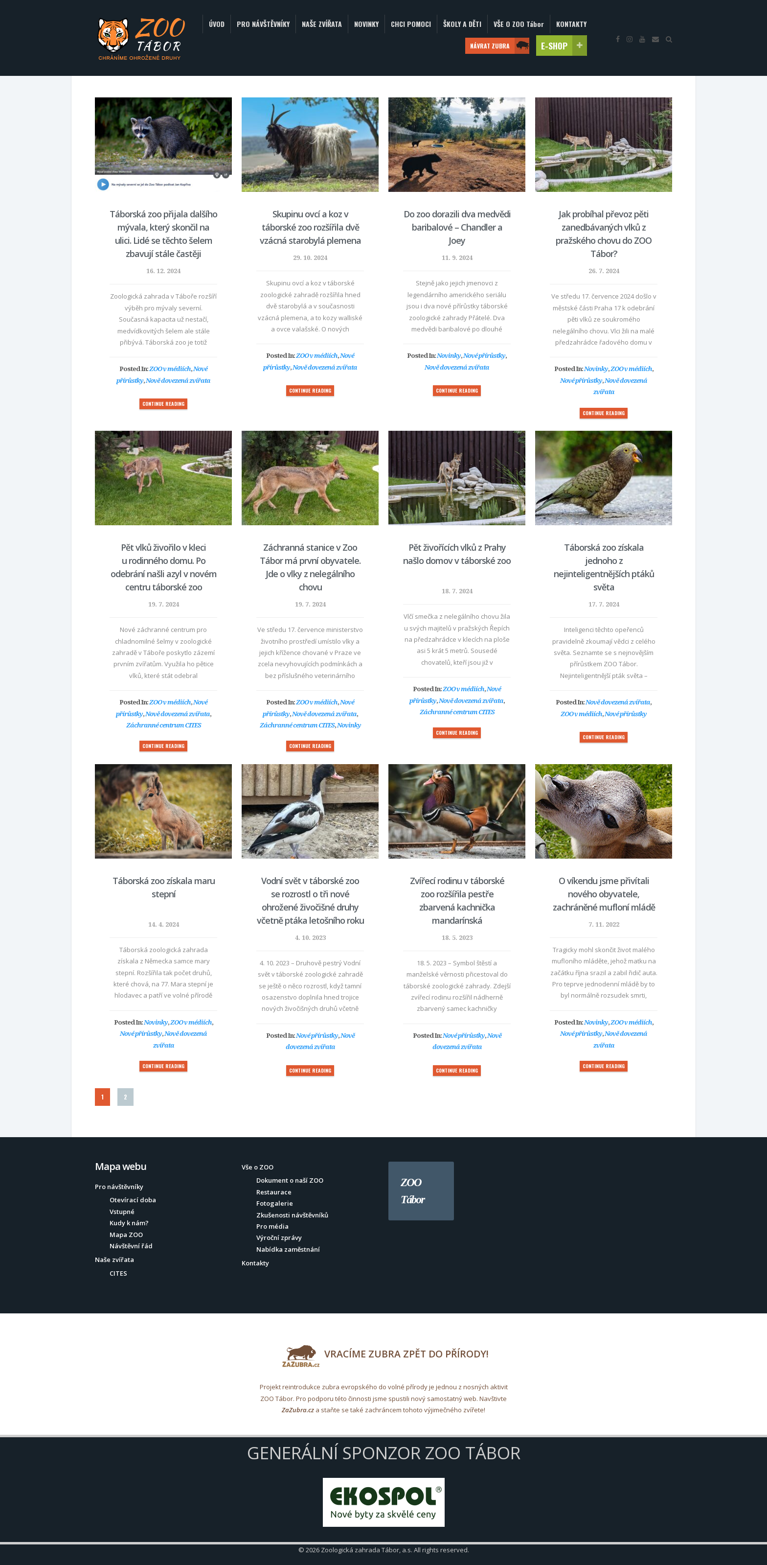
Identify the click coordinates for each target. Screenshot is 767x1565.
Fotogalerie (274, 1203)
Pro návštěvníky (119, 1186)
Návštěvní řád (131, 1245)
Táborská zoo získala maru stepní (164, 887)
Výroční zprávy (279, 1237)
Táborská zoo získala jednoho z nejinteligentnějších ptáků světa (604, 567)
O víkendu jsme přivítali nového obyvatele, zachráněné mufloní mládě (604, 894)
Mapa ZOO (126, 1234)
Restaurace (274, 1192)
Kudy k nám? (129, 1222)
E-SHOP (564, 45)
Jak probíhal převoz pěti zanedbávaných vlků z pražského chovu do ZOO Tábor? (604, 233)
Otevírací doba (133, 1199)
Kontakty (255, 1263)
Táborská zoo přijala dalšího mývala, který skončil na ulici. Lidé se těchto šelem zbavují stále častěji (163, 233)
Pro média (272, 1226)
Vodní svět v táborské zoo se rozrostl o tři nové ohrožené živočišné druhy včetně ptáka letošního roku (310, 900)
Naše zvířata (114, 1259)
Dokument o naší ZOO (289, 1180)
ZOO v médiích (170, 368)
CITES (118, 1273)
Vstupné (122, 1211)
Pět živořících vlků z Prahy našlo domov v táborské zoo (457, 553)
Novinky (449, 355)
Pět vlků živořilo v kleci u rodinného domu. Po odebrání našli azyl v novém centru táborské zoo (164, 567)
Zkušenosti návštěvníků (292, 1215)
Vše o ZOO (257, 1167)
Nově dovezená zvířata (178, 380)
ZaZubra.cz (298, 1409)
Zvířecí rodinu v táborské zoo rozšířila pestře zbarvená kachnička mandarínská (457, 900)
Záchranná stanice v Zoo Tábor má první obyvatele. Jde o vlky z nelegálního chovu (310, 567)
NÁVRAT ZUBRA (499, 46)
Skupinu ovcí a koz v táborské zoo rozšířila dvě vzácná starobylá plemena (310, 227)
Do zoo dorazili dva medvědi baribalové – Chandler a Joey (457, 227)
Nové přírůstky (484, 355)
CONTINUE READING (163, 403)
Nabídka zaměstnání (288, 1249)
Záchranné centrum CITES (163, 725)
